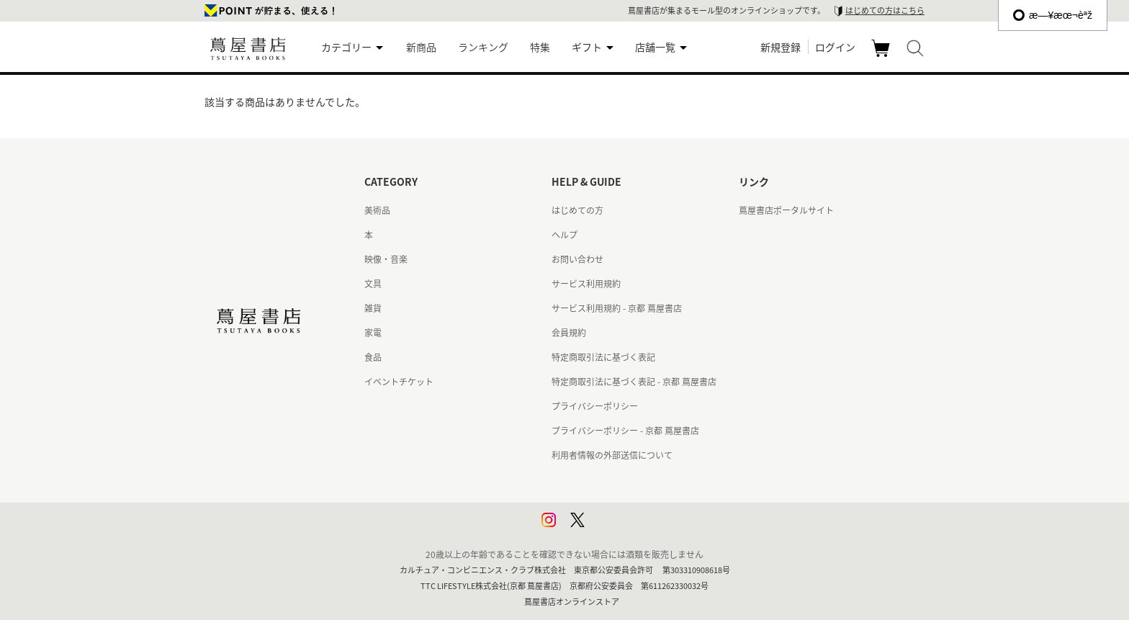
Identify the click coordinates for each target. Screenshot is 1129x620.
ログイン (835, 47)
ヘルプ (564, 234)
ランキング (483, 47)
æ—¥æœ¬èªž (1052, 15)
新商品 (421, 47)
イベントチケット (398, 381)
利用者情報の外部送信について (612, 455)
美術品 (377, 210)
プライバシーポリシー (595, 406)
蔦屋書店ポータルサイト (786, 210)
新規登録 (780, 47)
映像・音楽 (386, 259)
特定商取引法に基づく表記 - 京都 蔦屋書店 (634, 381)
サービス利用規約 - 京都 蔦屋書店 (617, 308)
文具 (373, 283)
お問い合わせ (577, 259)
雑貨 (373, 308)
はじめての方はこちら (885, 10)
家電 (373, 332)
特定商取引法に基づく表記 (603, 357)
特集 (540, 47)
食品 (373, 357)
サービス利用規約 (586, 283)
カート (882, 56)
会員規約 (569, 332)
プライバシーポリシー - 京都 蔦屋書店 (625, 430)
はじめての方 (577, 210)
